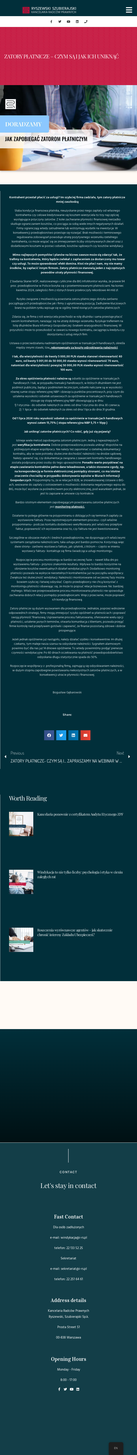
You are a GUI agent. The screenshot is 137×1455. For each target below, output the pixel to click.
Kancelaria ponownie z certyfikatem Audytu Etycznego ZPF (80, 814)
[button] (49, 735)
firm (51, 290)
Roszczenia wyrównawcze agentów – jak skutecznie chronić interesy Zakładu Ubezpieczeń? (74, 932)
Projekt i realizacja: (68, 1442)
